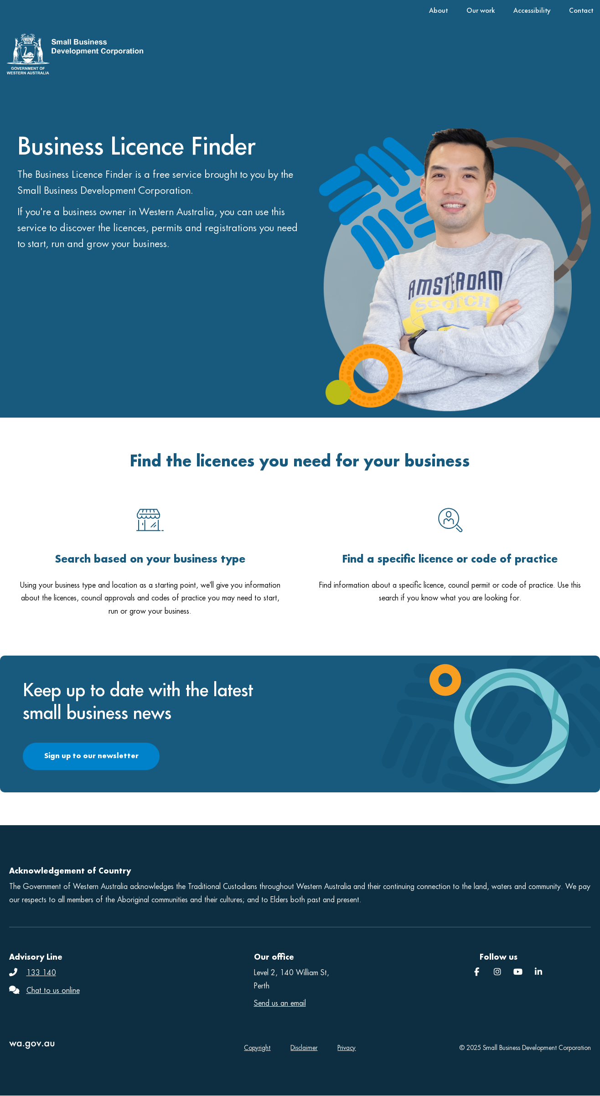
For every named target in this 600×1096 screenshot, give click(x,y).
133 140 (41, 972)
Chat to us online (53, 990)
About (438, 10)
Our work (480, 10)
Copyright (257, 1048)
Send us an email (280, 1003)
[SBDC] (538, 972)
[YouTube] (517, 972)
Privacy (346, 1048)
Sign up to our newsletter (91, 755)
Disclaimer (303, 1048)
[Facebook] (476, 972)
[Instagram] (497, 972)
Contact (581, 10)
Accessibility (531, 10)
